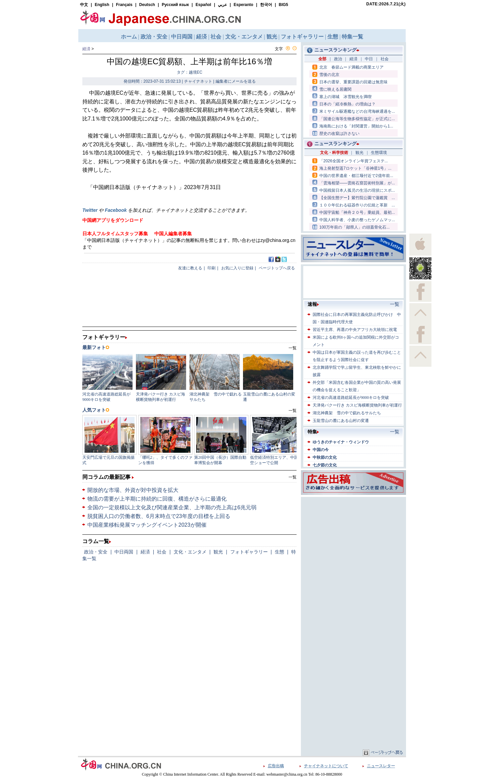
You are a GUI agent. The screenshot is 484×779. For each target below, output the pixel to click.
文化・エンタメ (190, 551)
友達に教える (190, 268)
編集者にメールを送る (236, 81)
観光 (218, 551)
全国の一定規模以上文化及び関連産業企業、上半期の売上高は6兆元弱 (171, 507)
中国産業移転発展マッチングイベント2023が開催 (147, 525)
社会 (161, 551)
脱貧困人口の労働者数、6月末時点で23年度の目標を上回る (158, 516)
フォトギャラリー (249, 551)
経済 (86, 49)
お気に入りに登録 (237, 268)
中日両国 (123, 551)
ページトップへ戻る (277, 268)
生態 (279, 551)
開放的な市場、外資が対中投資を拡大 (132, 490)
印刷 (212, 268)
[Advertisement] (353, 540)
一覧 (293, 477)
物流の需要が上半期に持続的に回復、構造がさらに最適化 (157, 499)
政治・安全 (95, 551)
